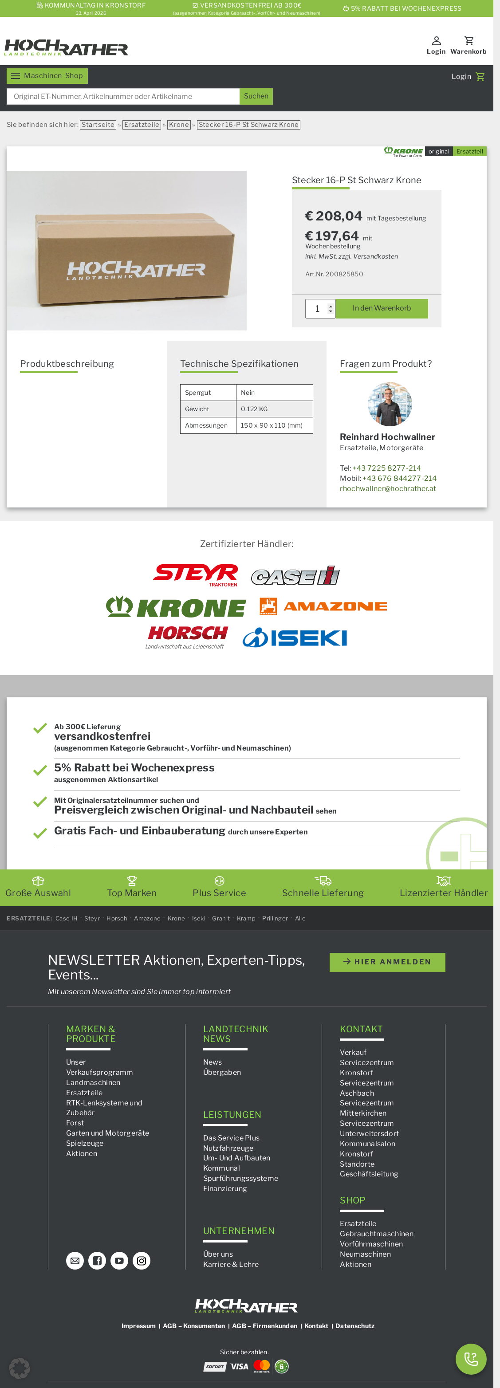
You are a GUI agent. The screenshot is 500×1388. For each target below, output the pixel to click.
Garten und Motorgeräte (108, 1133)
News (212, 1062)
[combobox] (140, 96)
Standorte (357, 1164)
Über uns (218, 1254)
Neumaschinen (365, 1254)
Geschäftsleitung (369, 1174)
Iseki (199, 917)
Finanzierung (225, 1188)
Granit (221, 917)
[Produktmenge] (320, 308)
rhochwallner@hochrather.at (388, 488)
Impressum (139, 1325)
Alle (300, 917)
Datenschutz (354, 1325)
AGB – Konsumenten (194, 1325)
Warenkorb (468, 51)
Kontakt (316, 1325)
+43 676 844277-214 (399, 478)
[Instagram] (141, 1261)
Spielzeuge (85, 1143)
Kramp (246, 917)
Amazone (147, 917)
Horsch (116, 917)
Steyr (92, 917)
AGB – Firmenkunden (264, 1325)
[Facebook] (97, 1261)
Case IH (66, 917)
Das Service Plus (231, 1137)
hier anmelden (387, 962)
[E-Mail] (75, 1261)
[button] (19, 1368)
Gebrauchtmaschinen (376, 1234)
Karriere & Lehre (231, 1264)
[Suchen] (256, 96)
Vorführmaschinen (371, 1243)
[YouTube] (119, 1261)
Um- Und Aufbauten (237, 1158)
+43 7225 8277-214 (387, 468)
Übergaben (222, 1072)
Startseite (98, 125)
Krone (179, 125)
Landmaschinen (93, 1082)
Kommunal (221, 1168)
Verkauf (353, 1052)
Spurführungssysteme (241, 1178)
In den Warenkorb (382, 308)
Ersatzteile (141, 125)
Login (436, 51)
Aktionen (81, 1153)
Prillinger (275, 917)
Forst (75, 1123)
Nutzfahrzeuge (228, 1148)
